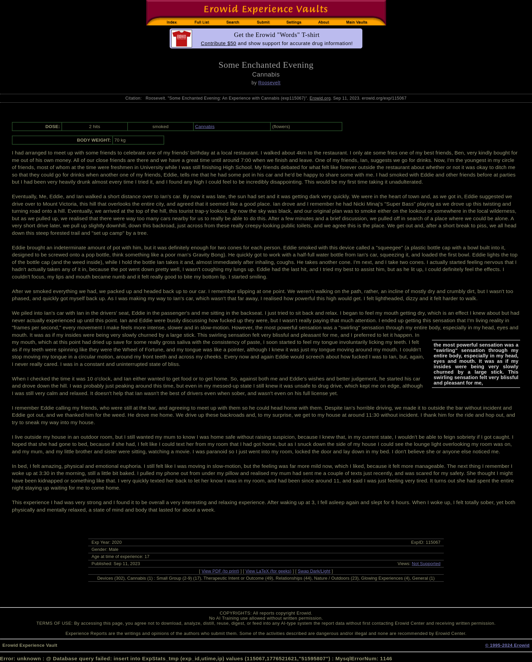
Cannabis (205, 126)
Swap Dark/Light (314, 571)
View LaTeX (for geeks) (268, 571)
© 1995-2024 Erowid (507, 645)
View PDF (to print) (220, 571)
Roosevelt (269, 82)
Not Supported (426, 563)
